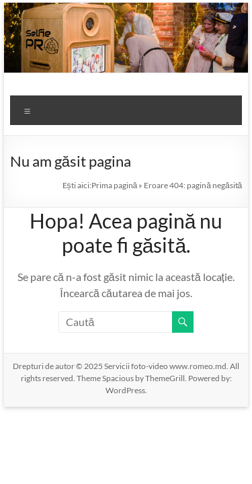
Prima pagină (114, 185)
